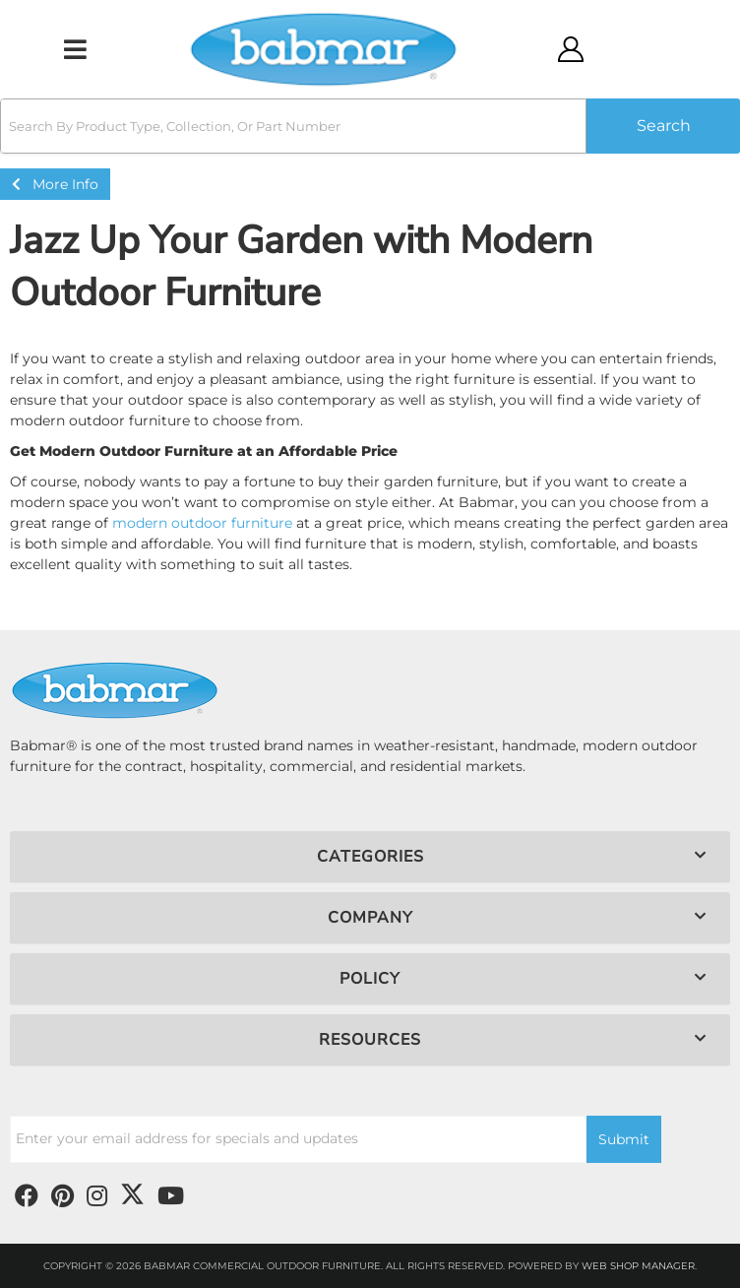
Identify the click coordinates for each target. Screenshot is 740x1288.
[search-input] (293, 126)
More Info (55, 184)
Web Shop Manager (638, 1265)
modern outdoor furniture (202, 523)
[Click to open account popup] (570, 49)
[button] (370, 126)
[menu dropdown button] (74, 49)
